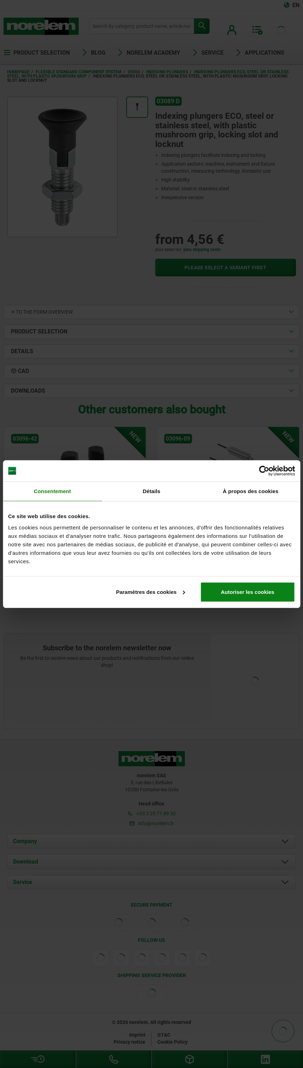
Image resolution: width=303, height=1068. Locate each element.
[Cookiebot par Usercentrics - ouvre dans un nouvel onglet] (264, 471)
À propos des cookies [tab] (251, 491)
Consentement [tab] (52, 491)
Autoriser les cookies (247, 592)
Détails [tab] (151, 491)
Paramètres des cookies (150, 592)
